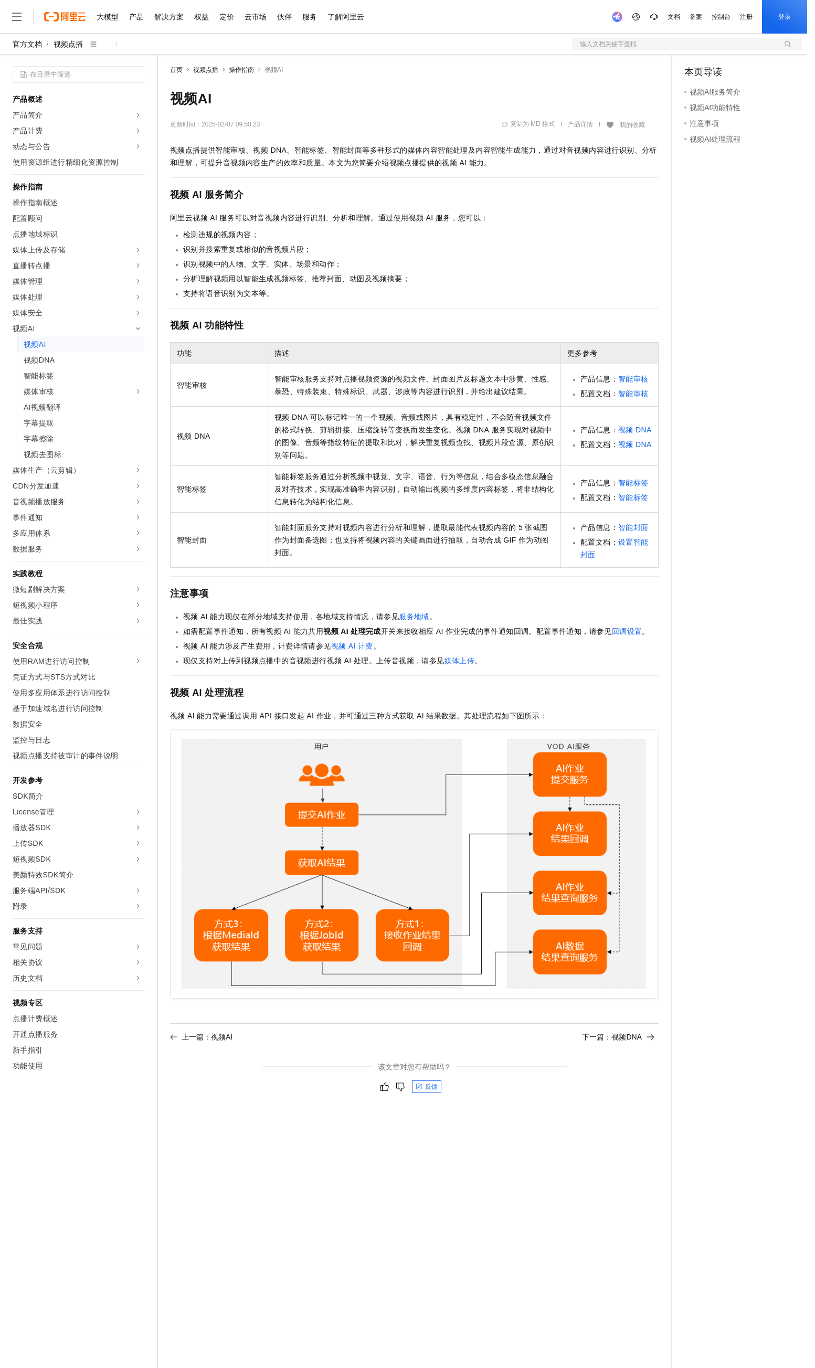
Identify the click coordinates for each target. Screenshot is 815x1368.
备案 (696, 16)
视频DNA (635, 430)
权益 (201, 17)
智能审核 (633, 379)
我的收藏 (632, 125)
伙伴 (284, 17)
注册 (746, 16)
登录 (784, 16)
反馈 (427, 1086)
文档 (674, 16)
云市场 (256, 17)
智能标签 (633, 483)
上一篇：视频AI (201, 1037)
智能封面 (633, 527)
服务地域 (414, 616)
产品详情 (580, 124)
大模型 (108, 17)
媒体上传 (459, 660)
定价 (226, 17)
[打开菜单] (17, 17)
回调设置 (627, 631)
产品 (136, 17)
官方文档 (27, 44)
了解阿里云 (345, 17)
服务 (309, 17)
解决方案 (169, 17)
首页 (176, 69)
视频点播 (68, 44)
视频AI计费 (352, 646)
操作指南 (241, 69)
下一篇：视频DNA (618, 1037)
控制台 (721, 16)
